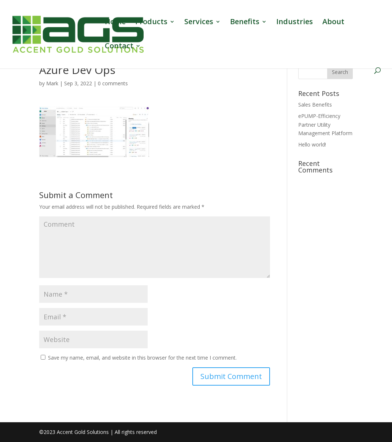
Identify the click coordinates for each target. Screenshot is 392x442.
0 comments (113, 83)
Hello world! (312, 144)
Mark (52, 83)
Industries (294, 22)
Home (115, 22)
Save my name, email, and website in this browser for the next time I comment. (142, 357)
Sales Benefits (315, 104)
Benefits (244, 22)
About (333, 22)
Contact (119, 47)
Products (151, 22)
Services (198, 22)
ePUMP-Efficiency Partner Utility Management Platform (325, 124)
